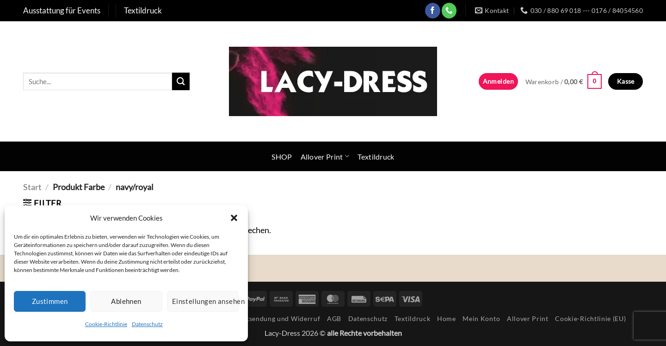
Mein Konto (481, 318)
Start (32, 187)
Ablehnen (126, 301)
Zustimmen (50, 301)
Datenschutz (147, 324)
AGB (334, 318)
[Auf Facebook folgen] (432, 10)
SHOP (281, 156)
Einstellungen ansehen (205, 301)
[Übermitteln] (181, 81)
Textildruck (376, 156)
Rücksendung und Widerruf (277, 318)
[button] (234, 217)
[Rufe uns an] (449, 10)
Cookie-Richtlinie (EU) (590, 318)
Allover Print (325, 156)
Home (446, 318)
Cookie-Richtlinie (106, 324)
